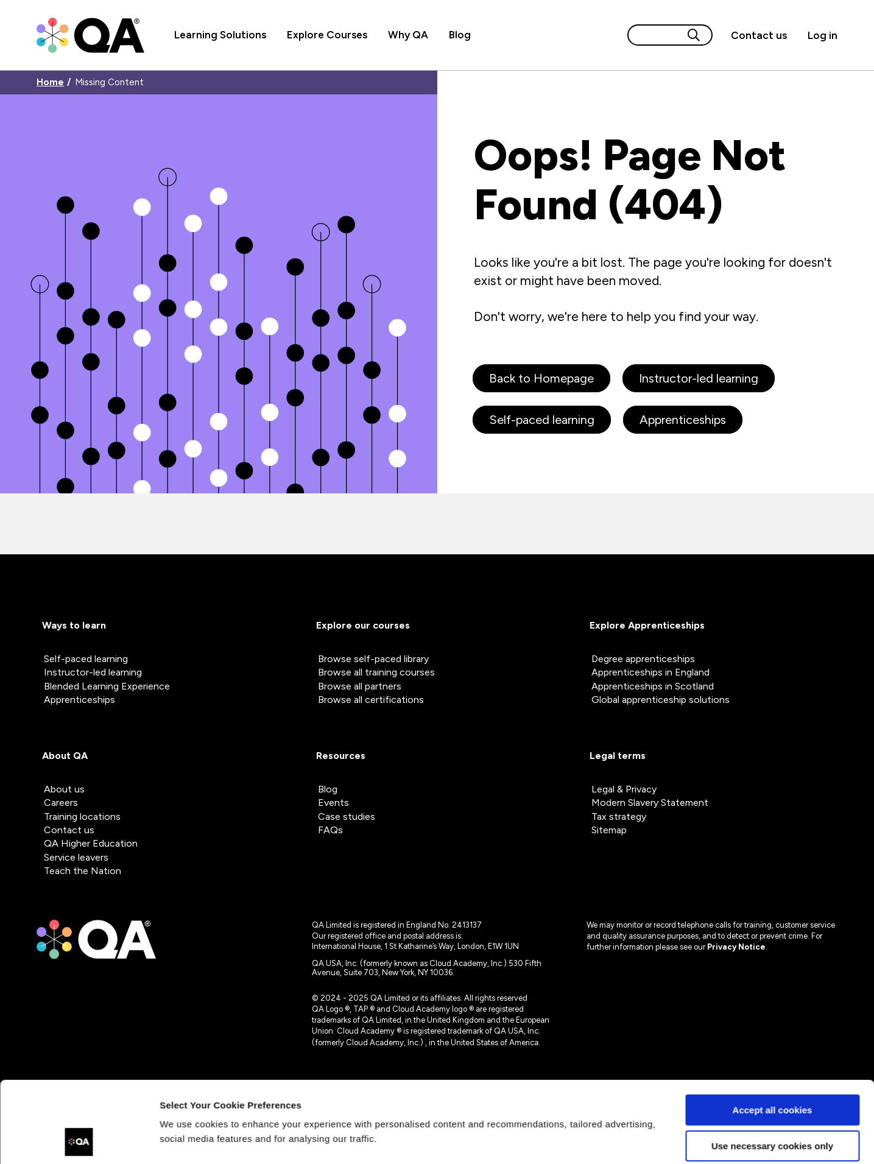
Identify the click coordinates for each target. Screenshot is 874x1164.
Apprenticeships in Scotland (652, 686)
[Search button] (693, 35)
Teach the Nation (82, 871)
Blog (460, 35)
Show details (188, 1140)
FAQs (330, 830)
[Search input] (655, 35)
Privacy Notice (736, 946)
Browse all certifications (371, 699)
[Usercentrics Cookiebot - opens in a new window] (79, 1140)
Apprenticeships (683, 419)
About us (64, 789)
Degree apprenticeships (643, 659)
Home (50, 82)
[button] (759, 35)
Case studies (346, 816)
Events (333, 802)
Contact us (759, 35)
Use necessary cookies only (772, 1069)
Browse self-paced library (373, 659)
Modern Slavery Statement (649, 802)
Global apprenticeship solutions (660, 699)
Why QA (408, 35)
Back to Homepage (541, 378)
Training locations (82, 816)
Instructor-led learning (698, 378)
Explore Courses (327, 35)
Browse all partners (359, 686)
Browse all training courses (376, 672)
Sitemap (609, 830)
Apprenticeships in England (650, 672)
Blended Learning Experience (107, 686)
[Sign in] (817, 35)
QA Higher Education (91, 843)
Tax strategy (618, 816)
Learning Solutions (220, 35)
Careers (61, 802)
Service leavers (76, 857)
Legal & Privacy (624, 789)
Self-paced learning (541, 419)
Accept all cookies (772, 1034)
